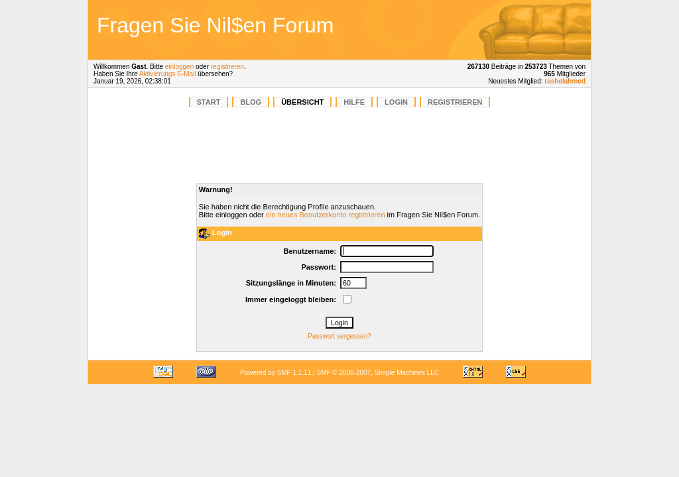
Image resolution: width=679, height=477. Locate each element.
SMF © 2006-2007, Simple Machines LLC (377, 372)
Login (396, 102)
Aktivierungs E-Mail (167, 74)
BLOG (250, 102)
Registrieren (455, 102)
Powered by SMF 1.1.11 (275, 372)
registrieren (227, 66)
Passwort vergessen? (339, 336)
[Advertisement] (494, 30)
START (209, 102)
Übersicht (302, 102)
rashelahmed (565, 81)
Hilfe (354, 102)
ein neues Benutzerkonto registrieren (325, 215)
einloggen (179, 66)
